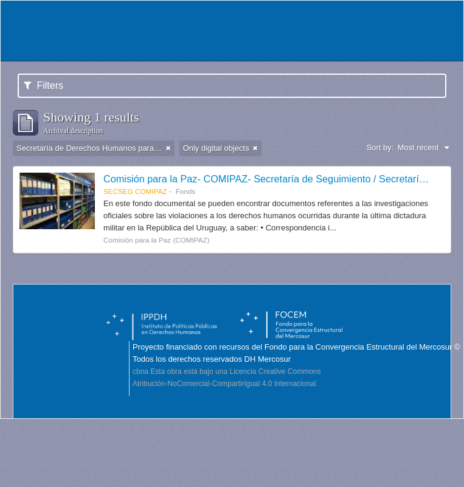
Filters (43, 85)
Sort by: (380, 147)
